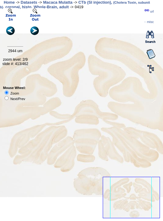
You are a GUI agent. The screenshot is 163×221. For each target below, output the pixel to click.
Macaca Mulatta (57, 2)
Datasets (29, 2)
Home (9, 2)
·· (149, 22)
